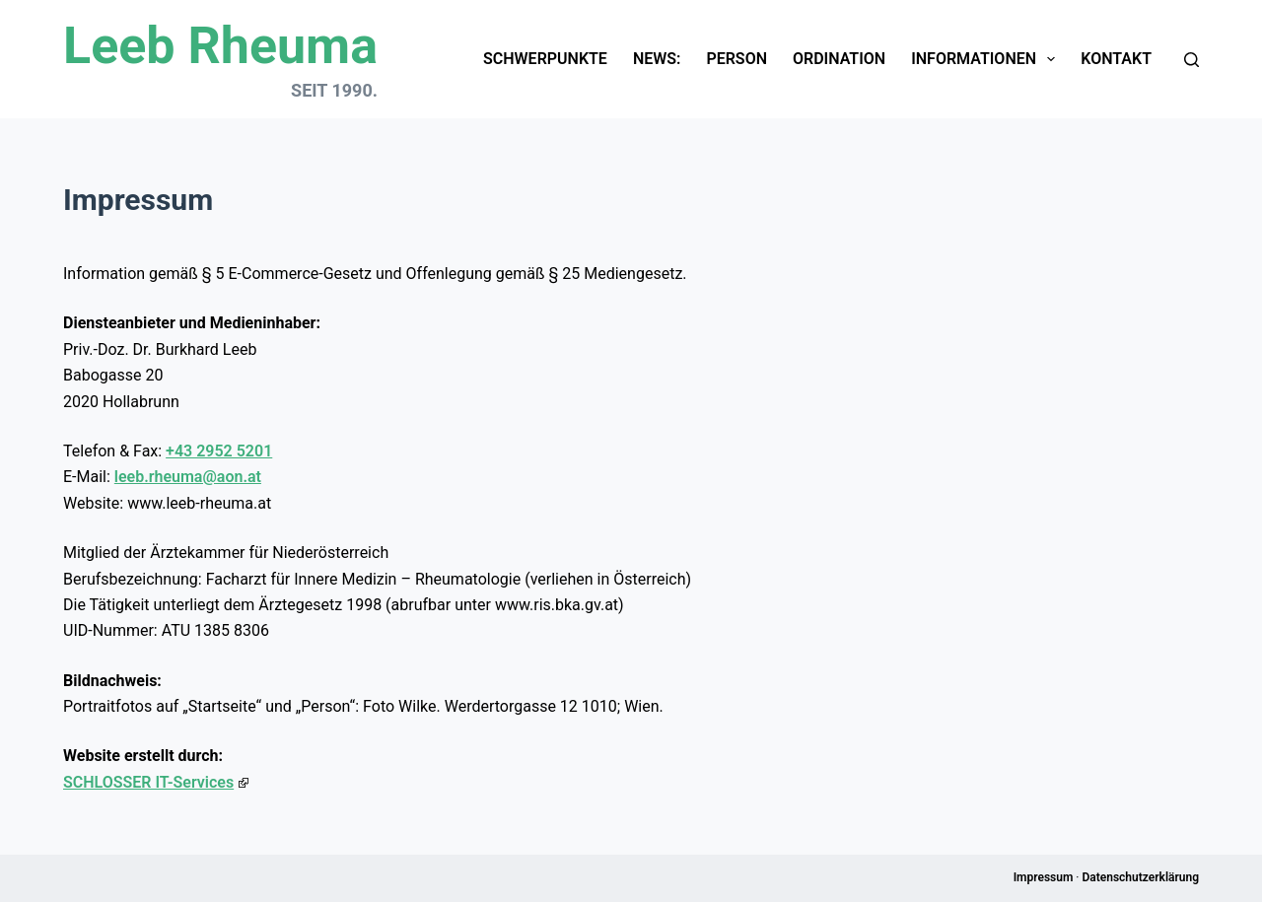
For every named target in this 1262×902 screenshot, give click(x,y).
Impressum (1044, 877)
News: (657, 58)
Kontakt (1116, 58)
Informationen (987, 59)
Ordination (839, 58)
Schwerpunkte (545, 58)
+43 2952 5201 (219, 451)
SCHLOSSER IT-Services (155, 782)
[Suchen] (1191, 59)
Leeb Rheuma (220, 46)
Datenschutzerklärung (1140, 877)
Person (736, 58)
